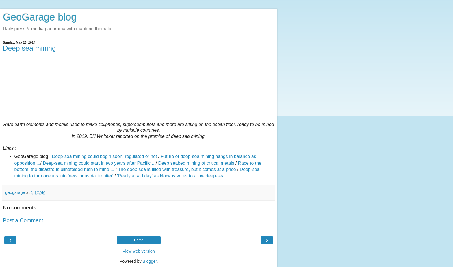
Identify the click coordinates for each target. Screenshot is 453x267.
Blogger (150, 261)
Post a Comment (23, 220)
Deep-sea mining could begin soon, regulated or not (104, 156)
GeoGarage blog (40, 17)
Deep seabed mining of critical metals (196, 163)
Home (138, 240)
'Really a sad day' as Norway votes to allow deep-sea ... (173, 175)
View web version (138, 251)
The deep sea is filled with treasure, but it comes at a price (177, 169)
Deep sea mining (29, 48)
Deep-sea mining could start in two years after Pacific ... (99, 163)
